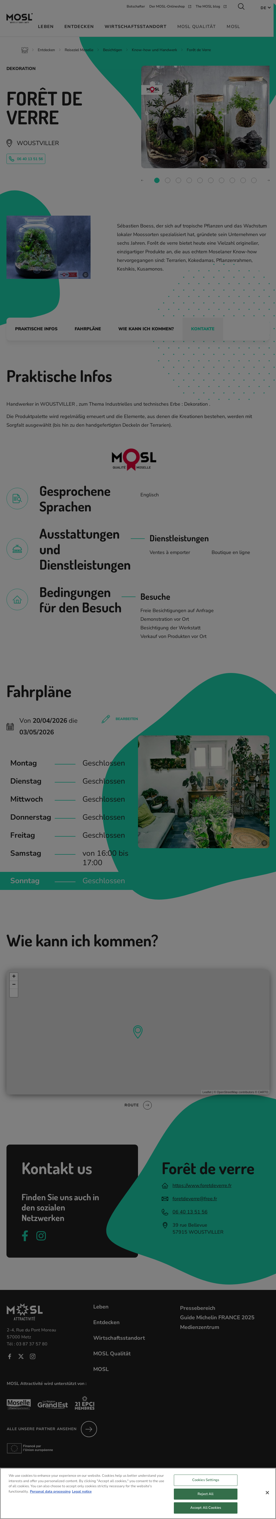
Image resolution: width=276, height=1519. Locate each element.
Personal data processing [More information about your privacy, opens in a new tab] (50, 1495)
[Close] (267, 1497)
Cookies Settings (205, 1484)
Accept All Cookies (205, 1512)
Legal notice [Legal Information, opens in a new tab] (82, 1495)
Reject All (205, 1498)
